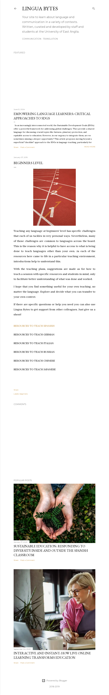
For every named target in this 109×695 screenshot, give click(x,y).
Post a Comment (27, 147)
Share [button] (16, 147)
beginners (24, 394)
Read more (89, 147)
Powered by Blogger (54, 680)
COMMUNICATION (31, 39)
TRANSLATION (50, 39)
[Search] (93, 8)
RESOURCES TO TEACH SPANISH (34, 325)
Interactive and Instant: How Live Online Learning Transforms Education (52, 655)
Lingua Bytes (40, 8)
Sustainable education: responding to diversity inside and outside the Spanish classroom (51, 550)
